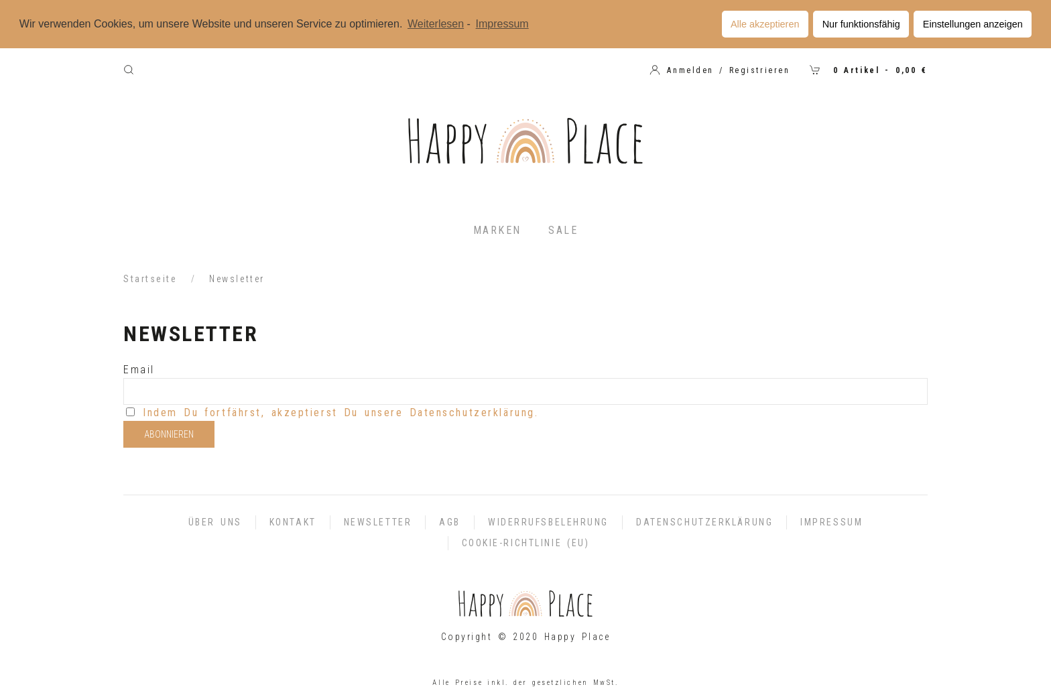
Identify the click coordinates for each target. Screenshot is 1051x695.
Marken (497, 230)
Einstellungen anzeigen (973, 24)
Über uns (215, 522)
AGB (449, 522)
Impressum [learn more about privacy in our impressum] (502, 23)
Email (139, 369)
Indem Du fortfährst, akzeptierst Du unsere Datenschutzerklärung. (340, 412)
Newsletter (378, 522)
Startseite (150, 278)
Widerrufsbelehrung (548, 522)
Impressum (831, 522)
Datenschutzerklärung (704, 522)
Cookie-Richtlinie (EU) (526, 543)
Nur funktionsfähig (861, 24)
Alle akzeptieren (765, 24)
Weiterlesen (436, 23)
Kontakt (292, 522)
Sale (563, 230)
